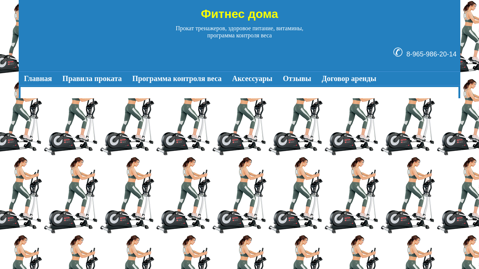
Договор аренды (349, 78)
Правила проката (92, 78)
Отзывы (297, 78)
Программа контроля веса (177, 78)
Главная (38, 78)
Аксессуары (252, 78)
